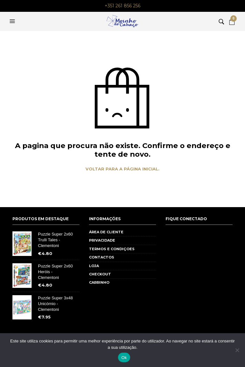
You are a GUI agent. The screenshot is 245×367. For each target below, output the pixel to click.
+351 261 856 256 (122, 6)
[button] (13, 21)
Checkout (100, 274)
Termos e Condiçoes (112, 249)
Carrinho (99, 282)
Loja (94, 266)
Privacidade (102, 240)
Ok (124, 357)
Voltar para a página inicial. (122, 169)
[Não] (237, 350)
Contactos (101, 257)
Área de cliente (106, 232)
